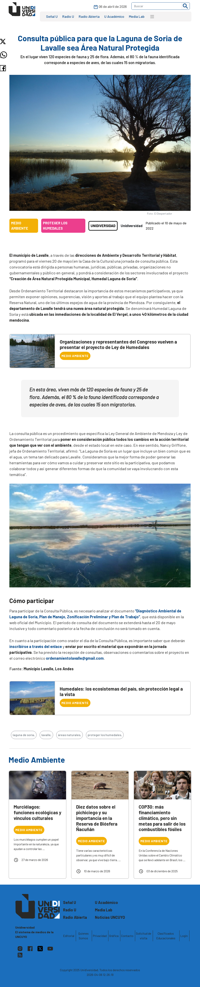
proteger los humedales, (105, 735)
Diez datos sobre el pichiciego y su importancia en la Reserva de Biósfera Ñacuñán (96, 818)
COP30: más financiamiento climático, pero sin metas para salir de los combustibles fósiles (162, 818)
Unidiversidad (103, 226)
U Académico (114, 16)
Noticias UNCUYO (110, 917)
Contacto (127, 936)
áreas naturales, (69, 735)
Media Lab (137, 16)
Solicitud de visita (143, 936)
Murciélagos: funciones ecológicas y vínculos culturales (37, 812)
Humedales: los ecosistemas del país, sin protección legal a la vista (121, 691)
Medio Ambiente (75, 356)
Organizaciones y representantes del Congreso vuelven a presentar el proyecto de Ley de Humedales (118, 344)
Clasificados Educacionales (165, 936)
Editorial (68, 936)
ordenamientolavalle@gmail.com (75, 658)
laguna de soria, (24, 735)
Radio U (68, 16)
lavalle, (46, 735)
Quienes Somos (83, 936)
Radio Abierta (89, 16)
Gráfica (114, 936)
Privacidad (100, 936)
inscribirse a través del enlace (35, 646)
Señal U (52, 16)
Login (184, 936)
